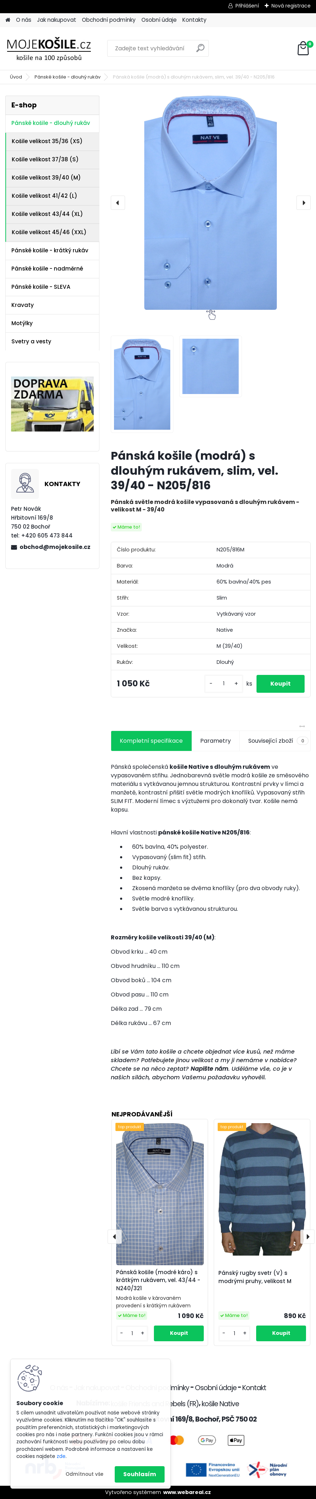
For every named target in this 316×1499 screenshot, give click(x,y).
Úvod (16, 77)
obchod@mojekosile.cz (55, 547)
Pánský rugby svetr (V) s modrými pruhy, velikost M (254, 1277)
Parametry (215, 741)
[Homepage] (7, 20)
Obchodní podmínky (109, 20)
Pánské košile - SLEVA (41, 287)
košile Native (220, 1404)
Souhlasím (139, 1474)
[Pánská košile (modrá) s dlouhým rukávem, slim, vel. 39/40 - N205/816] (210, 203)
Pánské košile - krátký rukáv (49, 250)
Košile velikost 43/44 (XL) (47, 214)
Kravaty (22, 305)
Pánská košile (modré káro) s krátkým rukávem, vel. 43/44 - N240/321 (158, 1280)
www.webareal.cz (187, 1492)
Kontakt (254, 1388)
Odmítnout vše (84, 1474)
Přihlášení (247, 5)
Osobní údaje (159, 20)
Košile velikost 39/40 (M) (46, 177)
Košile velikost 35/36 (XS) (47, 141)
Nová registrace (291, 5)
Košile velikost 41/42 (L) (44, 196)
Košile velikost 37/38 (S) (45, 159)
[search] (200, 51)
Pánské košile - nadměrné (47, 268)
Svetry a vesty (31, 341)
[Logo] (54, 48)
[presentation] (118, 203)
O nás (23, 20)
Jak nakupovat (56, 20)
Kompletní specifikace (151, 741)
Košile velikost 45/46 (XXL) (49, 232)
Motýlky (22, 323)
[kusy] (223, 683)
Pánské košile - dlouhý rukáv (67, 77)
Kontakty (194, 20)
